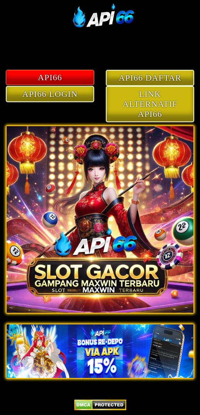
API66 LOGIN (50, 94)
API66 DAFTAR (150, 78)
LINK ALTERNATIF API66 (149, 104)
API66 (50, 77)
